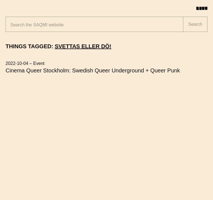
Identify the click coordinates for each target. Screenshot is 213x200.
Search (195, 24)
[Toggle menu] (204, 8)
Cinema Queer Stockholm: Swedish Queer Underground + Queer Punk (93, 70)
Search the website (37, 24)
